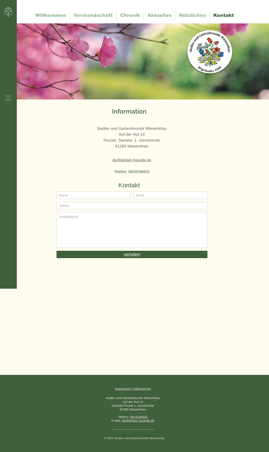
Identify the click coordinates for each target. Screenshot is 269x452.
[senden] (132, 254)
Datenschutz (142, 388)
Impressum (123, 388)
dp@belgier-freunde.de (138, 420)
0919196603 (139, 417)
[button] (8, 98)
